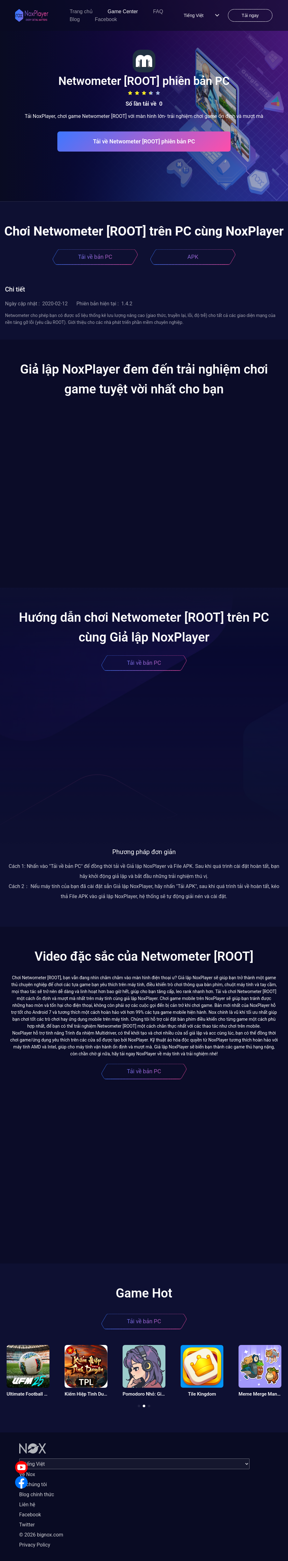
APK (192, 256)
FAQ (158, 11)
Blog (75, 19)
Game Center (123, 11)
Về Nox (27, 1474)
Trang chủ (81, 11)
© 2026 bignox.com (41, 1535)
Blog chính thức (36, 1494)
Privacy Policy (34, 1545)
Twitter (27, 1525)
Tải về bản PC (95, 256)
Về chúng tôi (33, 1484)
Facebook (106, 19)
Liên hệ (27, 1505)
